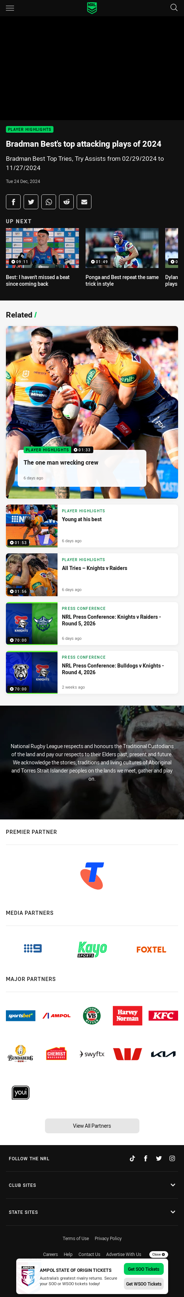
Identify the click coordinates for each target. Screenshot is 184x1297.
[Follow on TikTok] (132, 1158)
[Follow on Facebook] (146, 1158)
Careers (50, 1254)
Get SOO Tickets (143, 1269)
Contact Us (89, 1254)
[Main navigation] (10, 8)
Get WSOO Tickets (144, 1284)
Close (158, 1254)
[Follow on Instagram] (172, 1158)
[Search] (174, 8)
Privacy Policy (108, 1238)
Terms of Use (76, 1238)
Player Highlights (29, 129)
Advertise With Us (123, 1254)
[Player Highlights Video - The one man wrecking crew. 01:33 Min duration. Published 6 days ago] (92, 412)
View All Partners (92, 1125)
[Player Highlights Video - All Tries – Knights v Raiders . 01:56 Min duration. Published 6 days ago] (92, 574)
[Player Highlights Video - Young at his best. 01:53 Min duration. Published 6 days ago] (92, 526)
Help (68, 1254)
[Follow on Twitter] (159, 1158)
